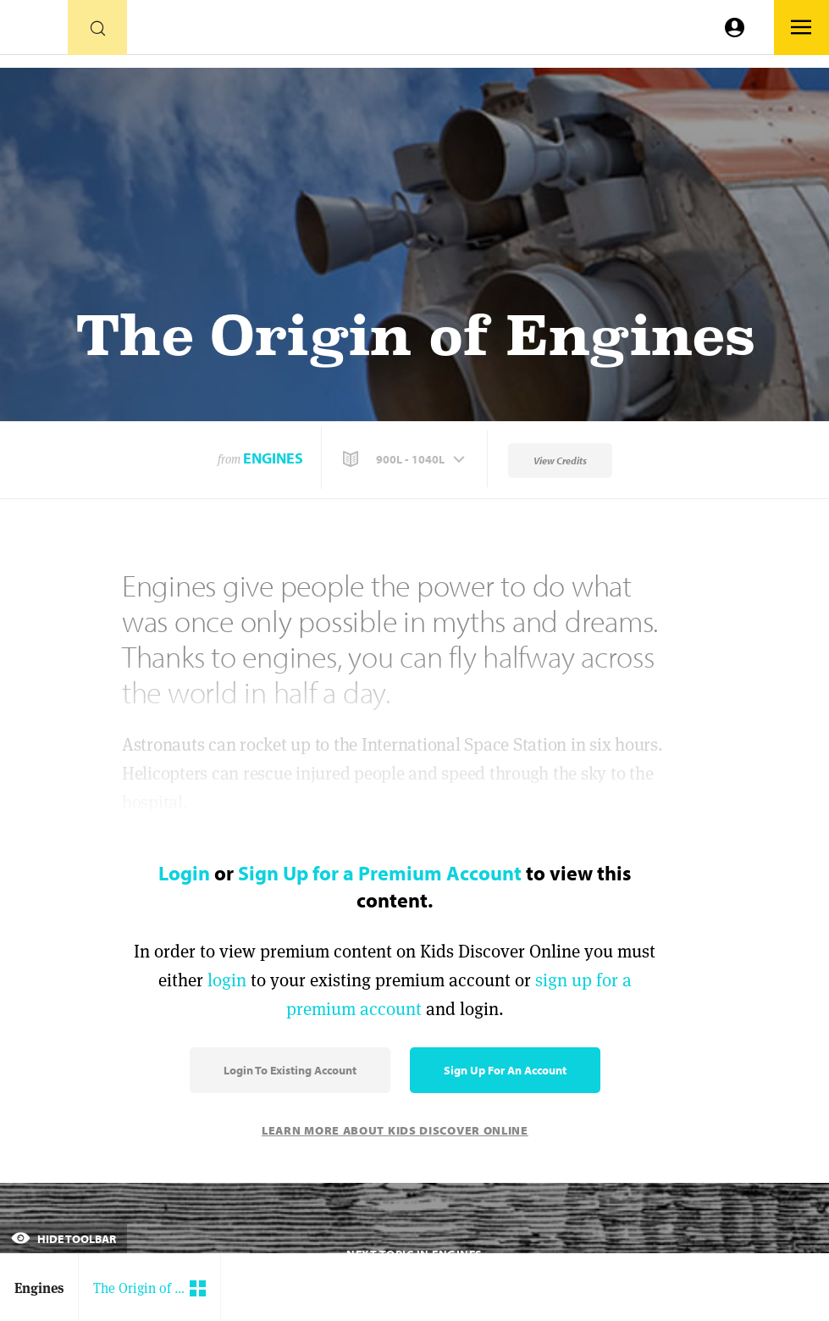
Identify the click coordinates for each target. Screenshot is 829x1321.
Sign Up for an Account (505, 1070)
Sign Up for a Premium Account (380, 872)
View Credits (560, 460)
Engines (273, 458)
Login (184, 872)
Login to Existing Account (290, 1070)
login (226, 980)
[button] (405, 459)
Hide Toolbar (63, 1238)
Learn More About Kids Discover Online (395, 1130)
